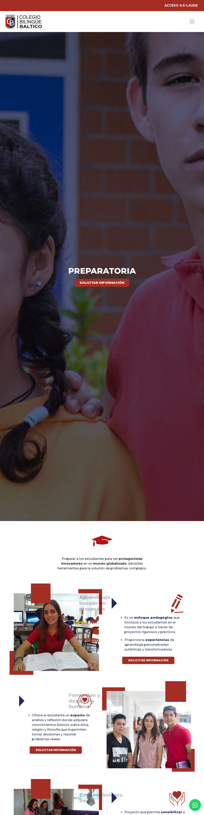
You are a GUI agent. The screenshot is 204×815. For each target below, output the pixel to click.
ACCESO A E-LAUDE (181, 5)
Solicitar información (102, 283)
